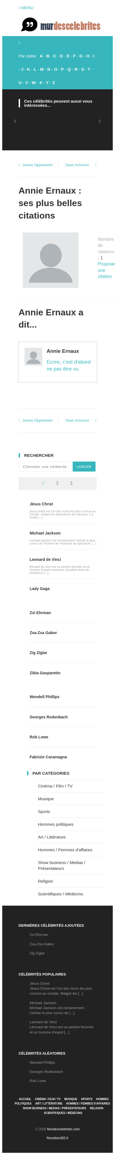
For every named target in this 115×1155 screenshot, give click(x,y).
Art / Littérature (52, 837)
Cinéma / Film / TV (55, 786)
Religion (45, 881)
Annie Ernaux (63, 351)
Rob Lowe (39, 737)
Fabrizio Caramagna (48, 757)
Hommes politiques (56, 824)
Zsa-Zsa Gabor (43, 632)
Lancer (84, 467)
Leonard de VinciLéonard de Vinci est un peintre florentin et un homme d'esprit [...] (62, 1027)
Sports (44, 811)
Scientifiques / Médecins (60, 893)
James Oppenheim (38, 165)
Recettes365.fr (57, 1138)
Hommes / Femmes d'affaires (65, 849)
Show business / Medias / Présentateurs (54, 1108)
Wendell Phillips (45, 697)
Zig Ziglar (38, 652)
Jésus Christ (41, 504)
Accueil (25, 1099)
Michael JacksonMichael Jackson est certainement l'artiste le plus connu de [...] (57, 1008)
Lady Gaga (40, 588)
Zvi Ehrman (40, 613)
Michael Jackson (45, 533)
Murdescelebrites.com (63, 1129)
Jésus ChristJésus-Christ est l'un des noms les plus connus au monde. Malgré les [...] (61, 988)
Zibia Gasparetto (45, 673)
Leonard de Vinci (45, 559)
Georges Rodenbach (49, 717)
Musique (46, 798)
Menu (26, 7)
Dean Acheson (77, 165)
